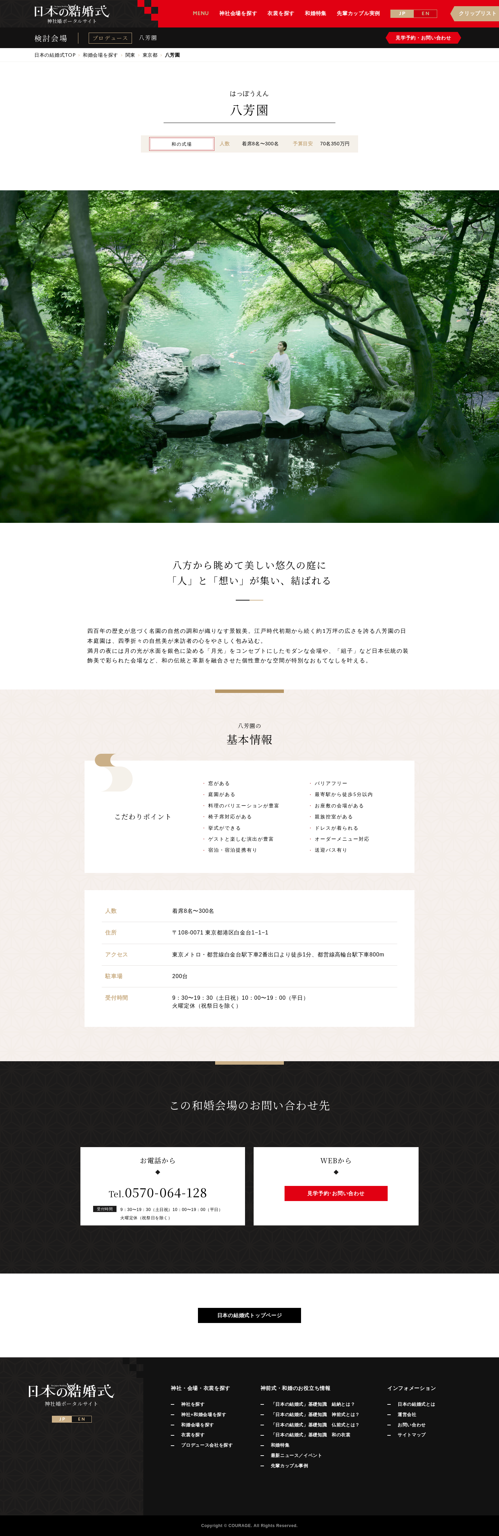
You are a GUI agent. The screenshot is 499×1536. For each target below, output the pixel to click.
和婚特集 (280, 1445)
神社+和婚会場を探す (203, 1414)
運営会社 (407, 1414)
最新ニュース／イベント (296, 1455)
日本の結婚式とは (416, 1404)
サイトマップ (412, 1434)
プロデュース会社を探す (207, 1445)
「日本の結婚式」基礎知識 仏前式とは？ (315, 1424)
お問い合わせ (412, 1424)
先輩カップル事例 (289, 1465)
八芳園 (148, 38)
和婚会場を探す (197, 1424)
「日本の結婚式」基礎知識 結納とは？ (313, 1404)
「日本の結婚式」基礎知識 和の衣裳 (311, 1434)
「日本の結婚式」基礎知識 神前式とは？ (315, 1414)
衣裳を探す (192, 1434)
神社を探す (192, 1404)
